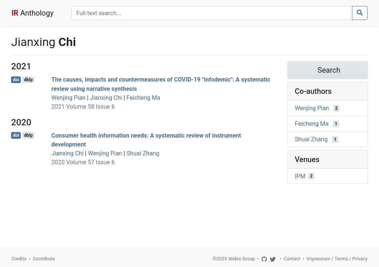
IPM (300, 175)
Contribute (44, 258)
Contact (292, 258)
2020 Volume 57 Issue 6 (83, 162)
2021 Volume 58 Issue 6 (83, 106)
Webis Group (241, 258)
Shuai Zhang (143, 153)
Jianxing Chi (106, 97)
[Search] (211, 13)
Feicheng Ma (143, 97)
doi (16, 79)
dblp (28, 79)
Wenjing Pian (68, 97)
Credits (18, 258)
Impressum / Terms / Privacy (337, 258)
